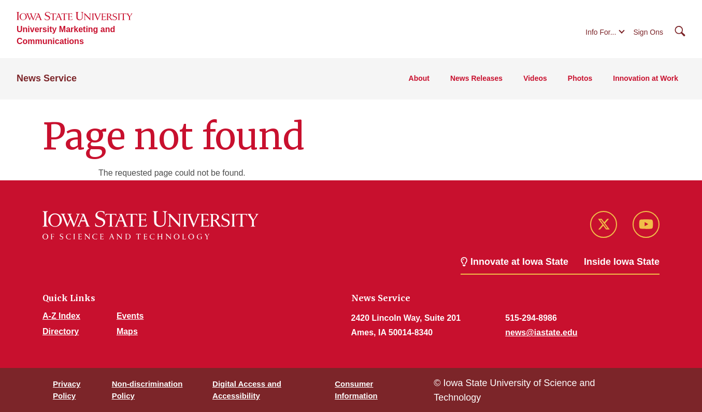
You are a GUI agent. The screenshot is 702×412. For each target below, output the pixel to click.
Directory (60, 331)
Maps (127, 331)
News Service (47, 78)
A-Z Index (61, 315)
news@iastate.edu (541, 332)
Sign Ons (648, 32)
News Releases (476, 78)
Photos (580, 78)
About (419, 78)
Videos (535, 78)
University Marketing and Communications (66, 35)
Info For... (600, 32)
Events (130, 315)
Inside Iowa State (622, 262)
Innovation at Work (645, 78)
